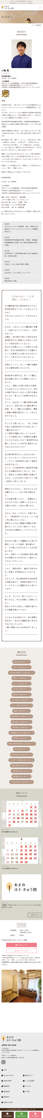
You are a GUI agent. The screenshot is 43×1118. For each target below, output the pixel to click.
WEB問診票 (8, 1115)
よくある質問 (28, 1081)
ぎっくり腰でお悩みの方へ (21, 705)
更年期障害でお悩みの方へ (21, 754)
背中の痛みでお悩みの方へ (21, 700)
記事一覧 (34, 915)
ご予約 (26, 1091)
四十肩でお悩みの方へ (21, 689)
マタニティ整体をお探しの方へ (21, 760)
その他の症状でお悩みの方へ (21, 782)
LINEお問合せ (21, 1115)
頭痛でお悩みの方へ (21, 662)
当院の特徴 (6, 1081)
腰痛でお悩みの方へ (21, 711)
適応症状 (6, 1091)
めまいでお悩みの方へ (21, 667)
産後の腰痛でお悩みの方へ (21, 765)
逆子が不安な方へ (21, 749)
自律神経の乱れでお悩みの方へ (21, 733)
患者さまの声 (7, 1102)
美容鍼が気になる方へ (21, 776)
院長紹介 (6, 1097)
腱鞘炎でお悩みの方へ (21, 694)
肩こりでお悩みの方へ (21, 683)
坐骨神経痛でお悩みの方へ (21, 716)
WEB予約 (35, 1115)
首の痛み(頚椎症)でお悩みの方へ (21, 672)
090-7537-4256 (21, 951)
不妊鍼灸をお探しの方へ (21, 771)
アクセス (27, 1086)
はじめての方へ (8, 1075)
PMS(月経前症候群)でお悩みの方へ (21, 743)
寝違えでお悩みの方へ (21, 678)
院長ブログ (28, 1075)
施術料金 (6, 1086)
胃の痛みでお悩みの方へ (21, 727)
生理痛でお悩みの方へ (21, 738)
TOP (33, 25)
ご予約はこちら (21, 945)
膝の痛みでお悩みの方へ (21, 722)
